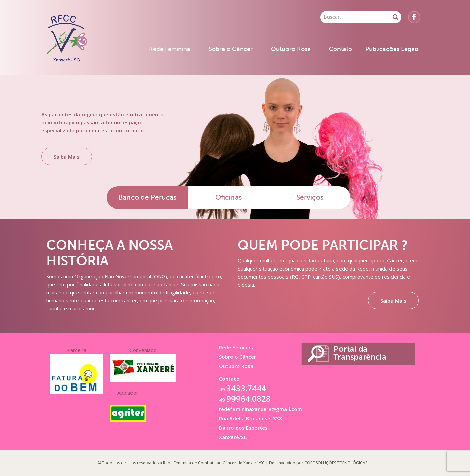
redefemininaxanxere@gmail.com (260, 409)
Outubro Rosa (291, 49)
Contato (340, 49)
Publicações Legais (392, 49)
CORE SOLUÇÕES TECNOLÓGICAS (335, 463)
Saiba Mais (67, 156)
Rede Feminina (169, 49)
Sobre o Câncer (231, 49)
